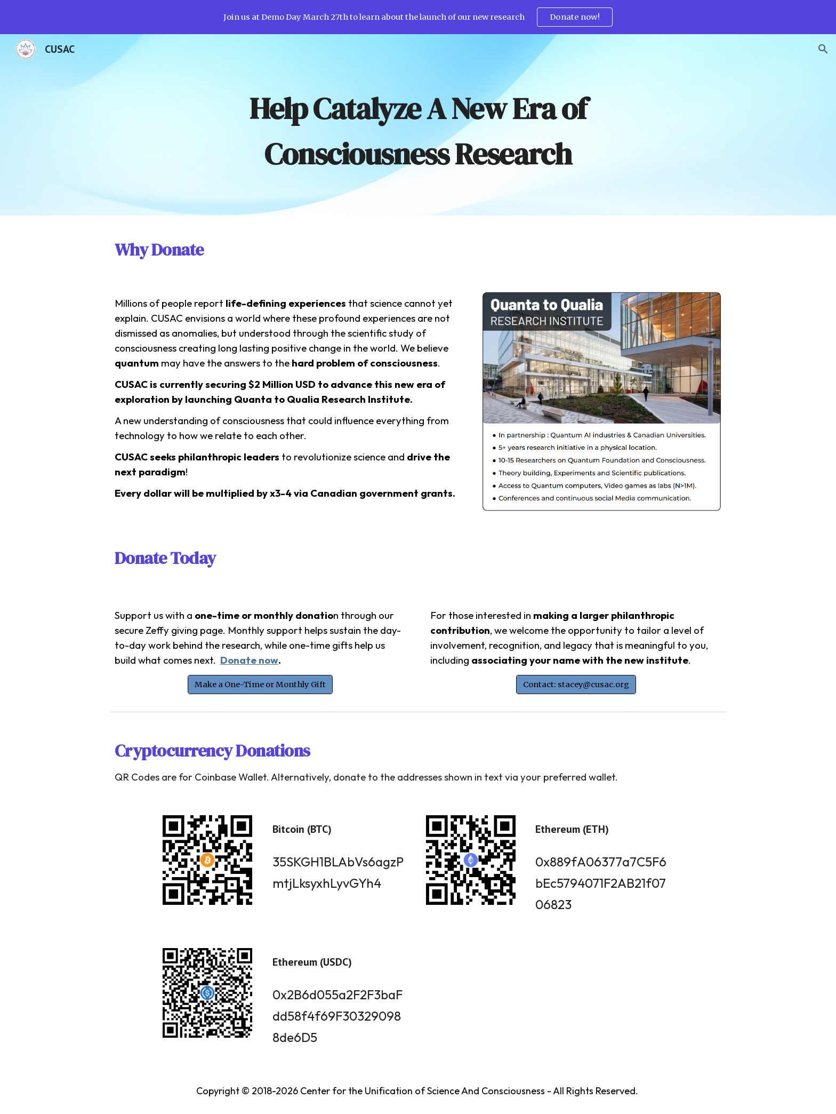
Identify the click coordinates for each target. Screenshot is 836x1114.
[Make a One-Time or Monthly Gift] (260, 684)
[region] (418, 17)
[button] (823, 49)
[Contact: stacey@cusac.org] (576, 684)
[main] (418, 125)
